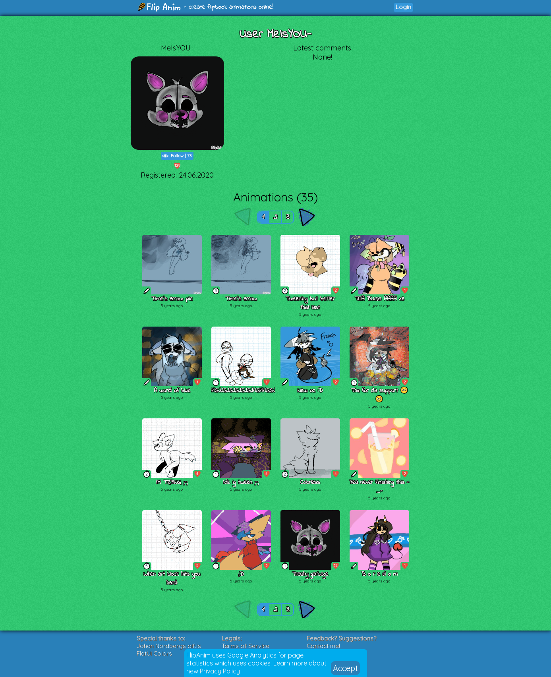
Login (403, 7)
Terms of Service (245, 646)
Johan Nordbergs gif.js (169, 646)
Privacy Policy (220, 671)
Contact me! (323, 646)
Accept (345, 668)
